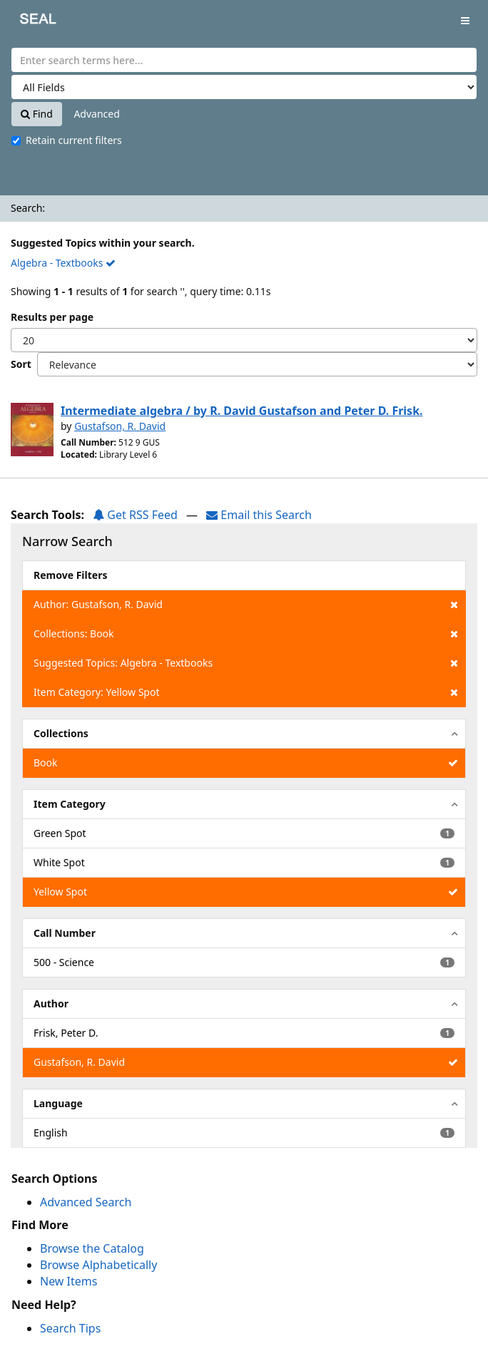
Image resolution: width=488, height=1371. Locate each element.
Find (37, 113)
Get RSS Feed (135, 515)
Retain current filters (66, 140)
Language (58, 1103)
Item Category (70, 804)
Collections (61, 733)
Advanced (96, 113)
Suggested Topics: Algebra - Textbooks (246, 663)
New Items (68, 1281)
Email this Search (259, 515)
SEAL (27, 21)
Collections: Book (246, 633)
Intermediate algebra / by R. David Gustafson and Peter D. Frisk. (242, 411)
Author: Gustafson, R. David (246, 604)
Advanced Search (85, 1202)
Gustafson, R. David (120, 426)
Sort (21, 364)
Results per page (52, 317)
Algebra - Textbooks (63, 262)
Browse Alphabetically (98, 1265)
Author (51, 1003)
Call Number (65, 933)
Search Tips (70, 1328)
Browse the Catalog (92, 1248)
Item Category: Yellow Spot (246, 692)
